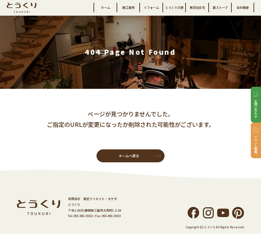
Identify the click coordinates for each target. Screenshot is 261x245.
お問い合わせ (256, 108)
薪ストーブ (220, 7)
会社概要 (243, 7)
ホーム (105, 7)
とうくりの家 (174, 7)
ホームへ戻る (129, 155)
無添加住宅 (197, 7)
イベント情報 (256, 144)
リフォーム (151, 7)
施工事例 (128, 7)
